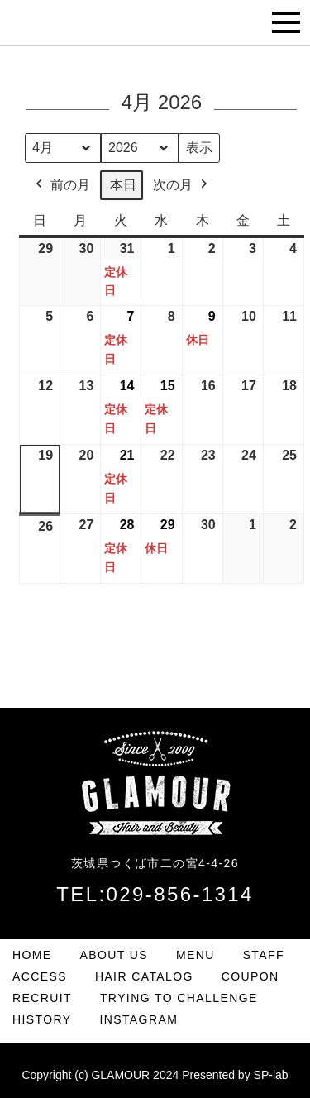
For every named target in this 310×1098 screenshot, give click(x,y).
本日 (123, 185)
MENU (195, 955)
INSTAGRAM (138, 1019)
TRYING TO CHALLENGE (179, 998)
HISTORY (42, 1019)
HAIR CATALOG (144, 976)
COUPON (250, 976)
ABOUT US (114, 955)
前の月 (61, 185)
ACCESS (39, 976)
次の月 (182, 185)
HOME (32, 955)
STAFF (263, 955)
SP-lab (271, 1074)
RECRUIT (42, 998)
